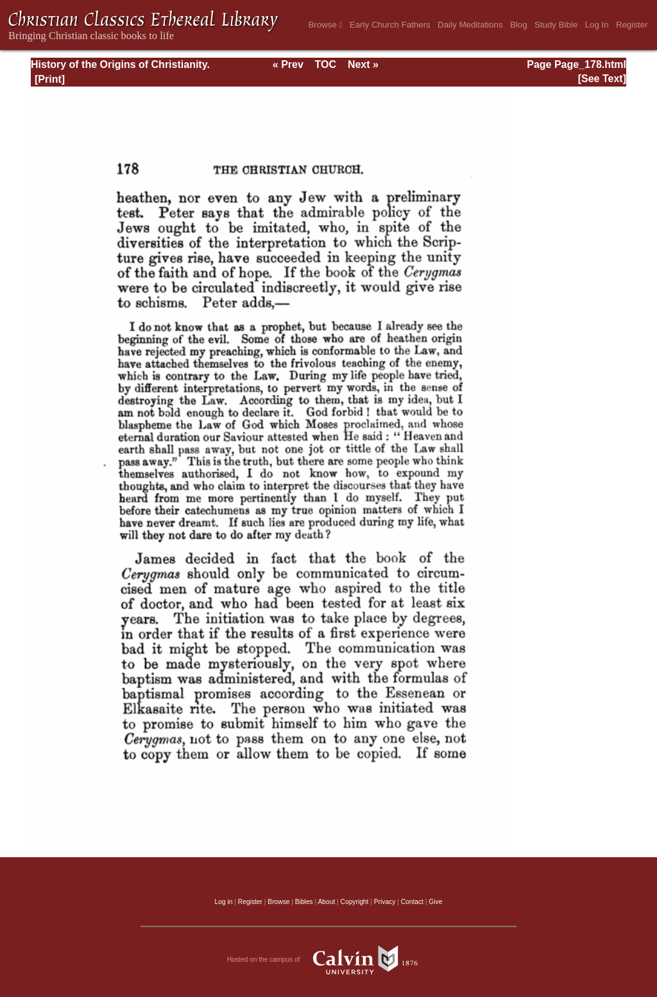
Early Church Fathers (390, 24)
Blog (518, 24)
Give (435, 901)
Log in (224, 901)
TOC (325, 64)
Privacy (385, 901)
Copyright (355, 901)
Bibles (304, 901)
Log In (597, 24)
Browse (325, 24)
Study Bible (555, 24)
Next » (363, 64)
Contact (412, 901)
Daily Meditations (470, 24)
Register (632, 24)
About (326, 901)
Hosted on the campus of (329, 959)
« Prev (288, 64)
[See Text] (602, 78)
